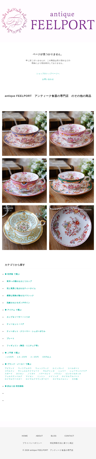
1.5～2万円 (22, 357)
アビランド (9, 368)
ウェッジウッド (42, 368)
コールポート (73, 368)
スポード (9, 374)
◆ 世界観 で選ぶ (12, 274)
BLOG (53, 436)
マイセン (30, 376)
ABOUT (39, 436)
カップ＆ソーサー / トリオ (17, 317)
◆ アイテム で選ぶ (13, 310)
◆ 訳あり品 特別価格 (14, 386)
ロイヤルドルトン (60, 379)
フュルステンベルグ (13, 376)
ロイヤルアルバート (70, 376)
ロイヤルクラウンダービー (37, 379)
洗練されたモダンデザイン (17, 303)
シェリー (62, 371)
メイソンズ (53, 376)
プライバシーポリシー (32, 443)
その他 (75, 379)
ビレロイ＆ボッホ (73, 374)
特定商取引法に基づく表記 (61, 443)
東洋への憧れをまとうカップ (18, 281)
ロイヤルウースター (13, 379)
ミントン (41, 376)
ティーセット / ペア (14, 324)
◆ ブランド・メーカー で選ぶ (18, 364)
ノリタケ (31, 374)
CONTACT (69, 436)
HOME (25, 436)
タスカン (20, 374)
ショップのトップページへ (48, 74)
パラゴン (58, 374)
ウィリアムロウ (25, 368)
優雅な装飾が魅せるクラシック (19, 296)
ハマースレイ (45, 374)
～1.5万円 (9, 357)
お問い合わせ (48, 79)
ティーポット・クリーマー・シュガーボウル (25, 331)
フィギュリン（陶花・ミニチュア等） (22, 346)
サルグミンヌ (49, 371)
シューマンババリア (78, 371)
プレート (9, 338)
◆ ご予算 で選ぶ (12, 353)
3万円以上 (46, 357)
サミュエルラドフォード (28, 371)
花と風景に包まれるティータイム (20, 288)
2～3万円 (35, 357)
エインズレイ (58, 368)
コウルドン (9, 371)
